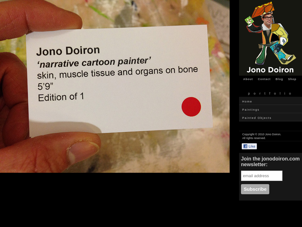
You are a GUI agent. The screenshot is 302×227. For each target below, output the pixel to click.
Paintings (251, 109)
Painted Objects (257, 117)
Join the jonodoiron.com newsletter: (270, 161)
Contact (264, 79)
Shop (292, 79)
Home (247, 101)
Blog (279, 79)
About (248, 79)
